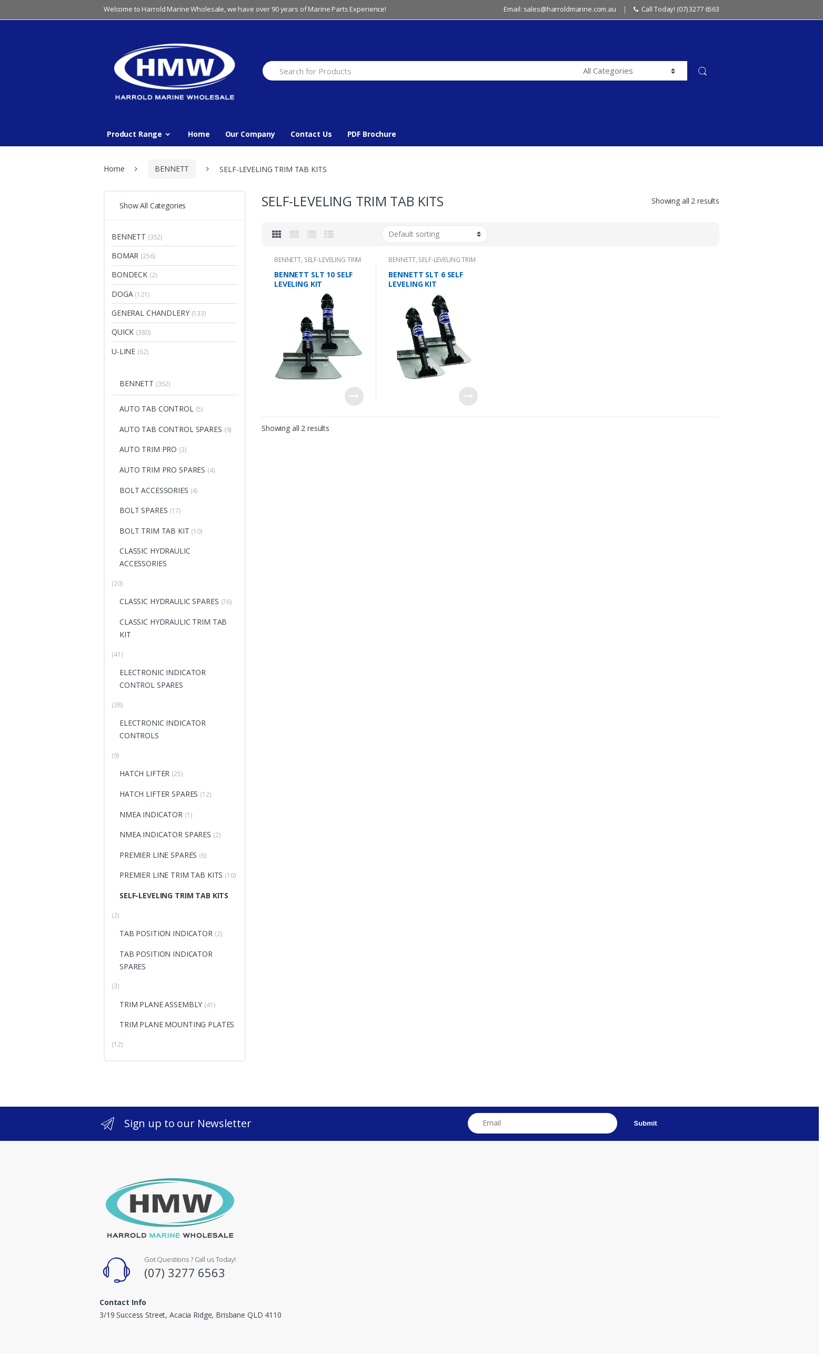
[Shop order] (435, 234)
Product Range (134, 134)
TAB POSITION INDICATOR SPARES (166, 960)
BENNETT (172, 169)
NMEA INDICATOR (151, 814)
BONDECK (129, 274)
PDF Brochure (371, 134)
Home (198, 134)
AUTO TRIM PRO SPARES (162, 470)
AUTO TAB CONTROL (156, 409)
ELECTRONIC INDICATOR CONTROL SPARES (162, 678)
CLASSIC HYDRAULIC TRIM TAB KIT (173, 628)
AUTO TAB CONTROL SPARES (170, 429)
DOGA (122, 294)
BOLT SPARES (143, 510)
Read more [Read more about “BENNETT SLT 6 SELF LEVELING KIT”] (468, 396)
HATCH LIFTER (144, 773)
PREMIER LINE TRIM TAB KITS (171, 875)
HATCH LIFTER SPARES (158, 794)
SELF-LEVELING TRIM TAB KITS (317, 263)
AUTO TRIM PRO (148, 449)
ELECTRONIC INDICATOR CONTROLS (162, 729)
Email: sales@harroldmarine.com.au (560, 9)
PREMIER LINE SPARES (158, 855)
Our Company (250, 134)
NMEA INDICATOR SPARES (165, 834)
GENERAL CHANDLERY (150, 313)
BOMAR (125, 255)
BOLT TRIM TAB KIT (154, 531)
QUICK (123, 332)
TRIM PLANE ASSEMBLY (160, 1004)
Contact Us (311, 134)
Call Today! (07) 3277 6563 (676, 9)
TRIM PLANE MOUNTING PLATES (176, 1024)
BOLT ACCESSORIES (153, 490)
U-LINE (123, 351)
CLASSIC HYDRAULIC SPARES (169, 601)
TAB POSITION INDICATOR (166, 933)
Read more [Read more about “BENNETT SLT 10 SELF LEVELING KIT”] (354, 396)
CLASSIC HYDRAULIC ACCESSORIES (154, 557)
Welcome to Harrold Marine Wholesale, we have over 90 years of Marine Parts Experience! (245, 9)
